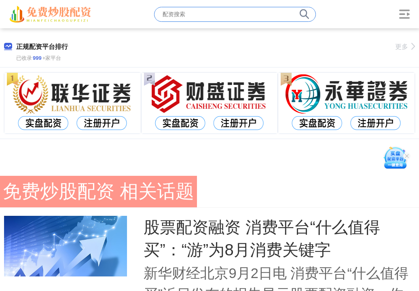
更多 (405, 46)
